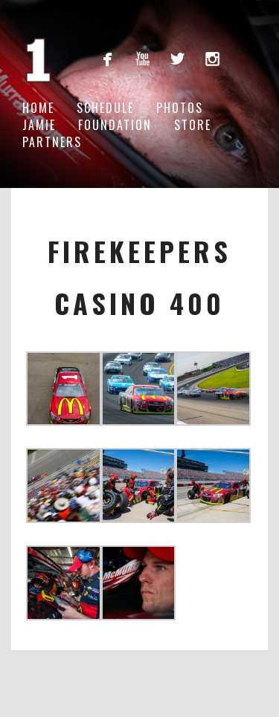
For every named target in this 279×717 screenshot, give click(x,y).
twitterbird (177, 58)
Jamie (39, 125)
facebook (107, 58)
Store (192, 125)
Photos (179, 108)
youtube (142, 58)
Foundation (115, 125)
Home (38, 108)
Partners (52, 142)
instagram (212, 58)
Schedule (105, 108)
